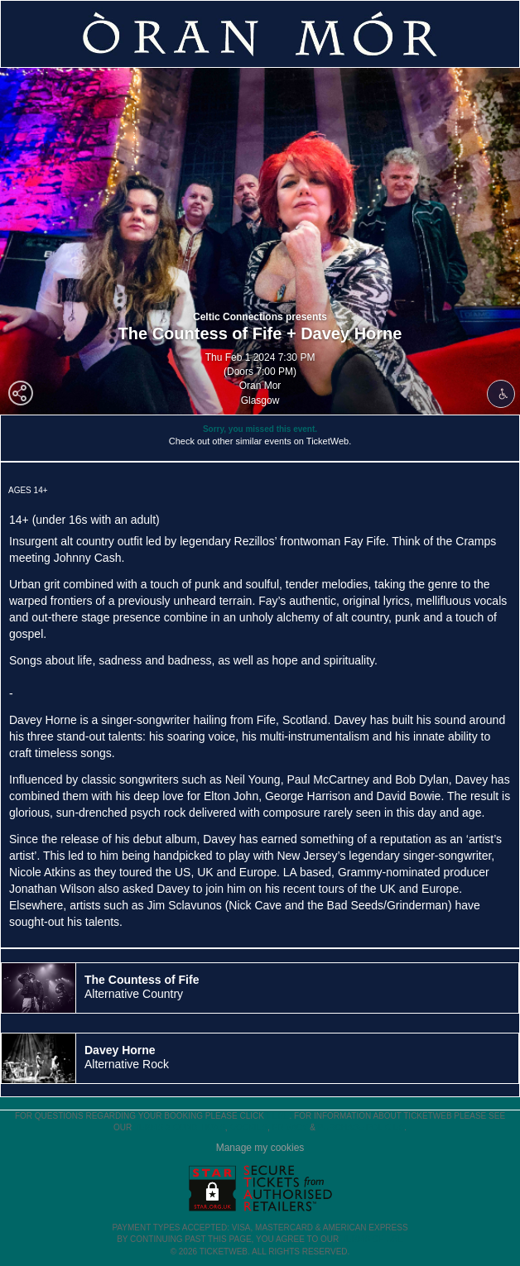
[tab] (260, 988)
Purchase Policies (361, 1127)
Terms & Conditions (179, 1127)
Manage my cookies (260, 1147)
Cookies (248, 1127)
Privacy (290, 1127)
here (278, 1115)
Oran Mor (260, 385)
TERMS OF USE (372, 1239)
